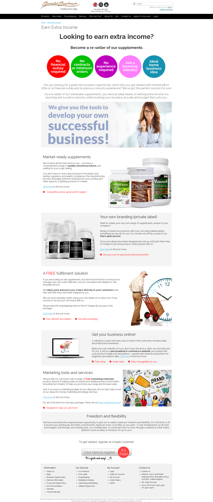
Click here (48, 186)
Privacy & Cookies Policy (56, 483)
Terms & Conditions (54, 486)
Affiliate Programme (86, 486)
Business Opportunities (56, 477)
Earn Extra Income (54, 23)
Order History (115, 480)
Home (43, 23)
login (169, 7)
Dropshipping (70, 16)
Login (155, 16)
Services (82, 16)
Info (117, 16)
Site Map (50, 489)
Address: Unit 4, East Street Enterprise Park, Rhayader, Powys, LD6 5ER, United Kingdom (155, 476)
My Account (115, 477)
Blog (49, 474)
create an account (166, 9)
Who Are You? (95, 16)
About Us (108, 16)
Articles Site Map (53, 492)
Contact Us (126, 16)
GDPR (112, 483)
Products (45, 16)
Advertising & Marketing (88, 483)
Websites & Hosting (86, 480)
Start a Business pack (109, 402)
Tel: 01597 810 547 (149, 482)
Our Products (83, 471)
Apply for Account (142, 16)
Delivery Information (55, 480)
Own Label (56, 16)
